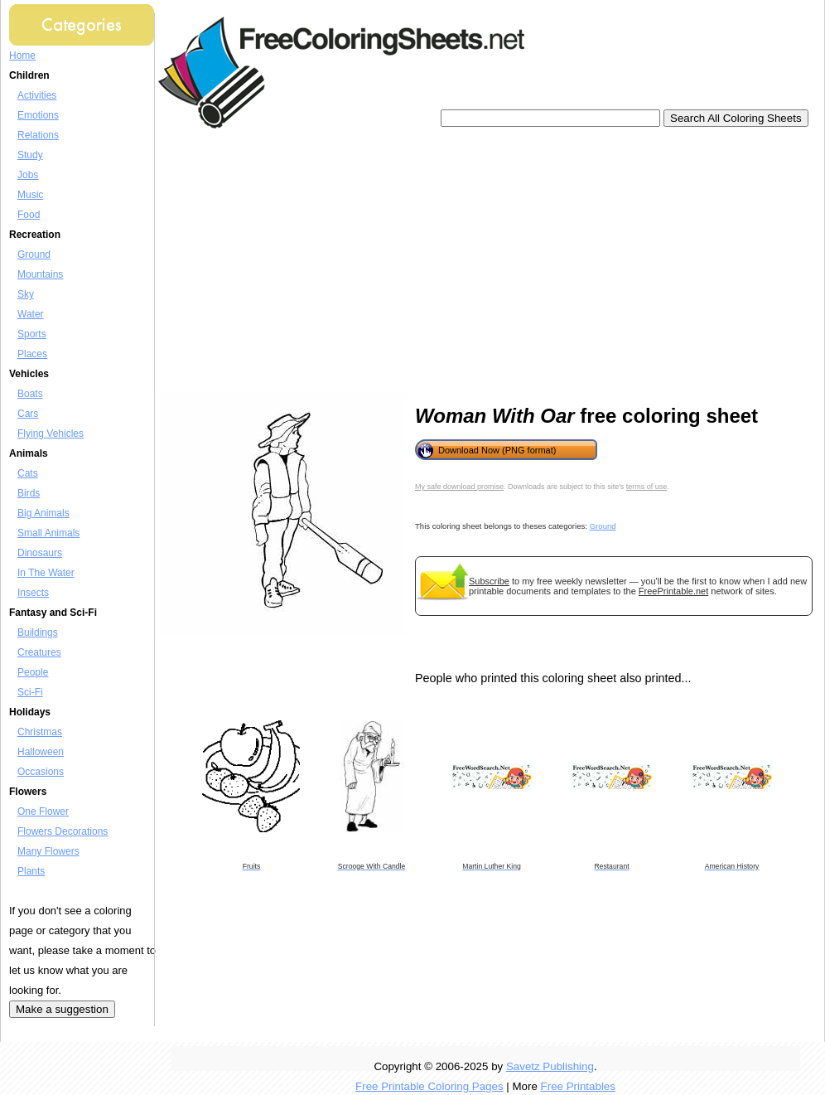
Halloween (40, 752)
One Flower (43, 811)
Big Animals (43, 513)
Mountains (40, 274)
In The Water (46, 573)
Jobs (27, 175)
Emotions (38, 115)
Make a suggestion (62, 1009)
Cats (27, 473)
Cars (27, 413)
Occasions (40, 772)
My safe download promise (459, 486)
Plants (31, 871)
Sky (25, 294)
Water (30, 314)
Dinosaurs (39, 553)
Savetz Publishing (550, 1066)
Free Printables (578, 1086)
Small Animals (48, 533)
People (32, 672)
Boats (30, 394)
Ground (34, 254)
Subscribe (489, 581)
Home (22, 55)
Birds (28, 493)
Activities (36, 95)
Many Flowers (48, 851)
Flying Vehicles (50, 433)
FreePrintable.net (673, 591)
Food (28, 214)
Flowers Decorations (62, 831)
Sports (31, 334)
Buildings (37, 632)
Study (30, 155)
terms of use (647, 486)
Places (32, 354)
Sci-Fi (30, 692)
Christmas (39, 732)
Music (30, 195)
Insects (33, 592)
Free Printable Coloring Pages (429, 1086)
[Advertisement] (418, 261)
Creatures (39, 652)
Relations (38, 135)
